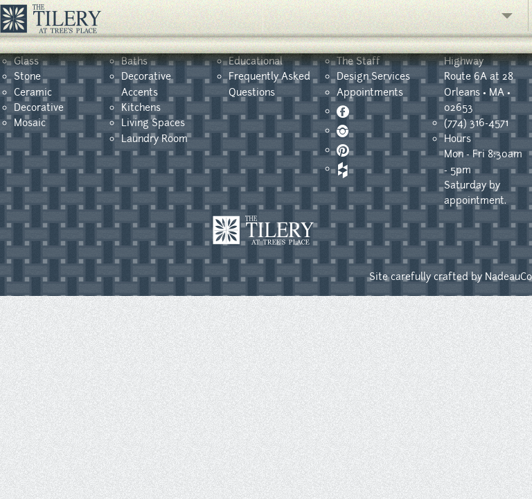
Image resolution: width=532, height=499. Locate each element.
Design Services (373, 76)
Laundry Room (154, 138)
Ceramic (33, 92)
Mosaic (30, 122)
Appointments (370, 92)
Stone (27, 76)
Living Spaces (153, 122)
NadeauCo (508, 276)
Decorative (39, 107)
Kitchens (141, 107)
